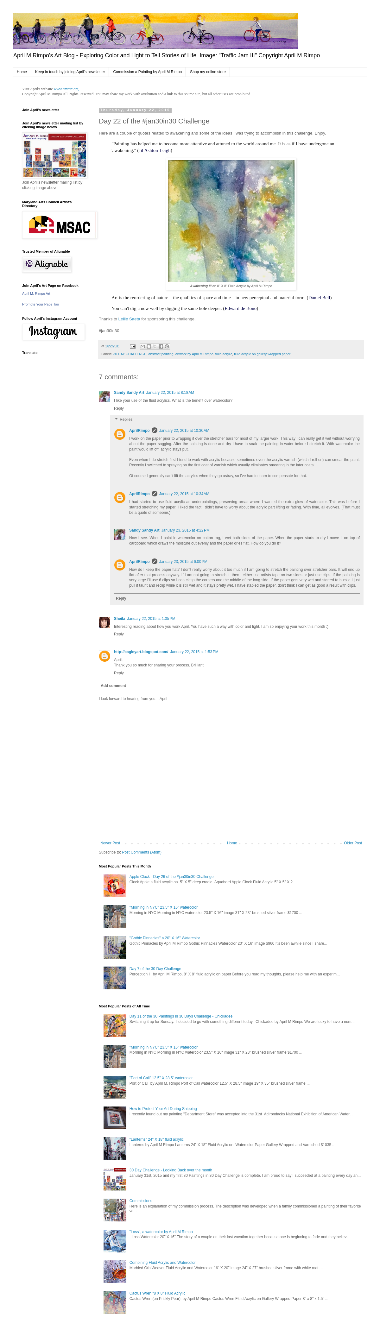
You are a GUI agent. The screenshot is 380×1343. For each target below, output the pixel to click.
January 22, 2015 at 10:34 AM (184, 494)
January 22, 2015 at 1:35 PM (151, 618)
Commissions (141, 1201)
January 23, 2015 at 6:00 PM (183, 561)
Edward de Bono (240, 308)
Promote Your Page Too (40, 304)
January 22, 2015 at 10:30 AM (184, 430)
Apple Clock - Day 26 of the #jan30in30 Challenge (172, 876)
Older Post (353, 843)
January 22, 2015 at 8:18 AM (170, 392)
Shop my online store (208, 72)
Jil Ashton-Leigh (154, 150)
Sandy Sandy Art (129, 392)
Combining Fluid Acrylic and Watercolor (163, 1262)
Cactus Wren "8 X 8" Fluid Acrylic (157, 1293)
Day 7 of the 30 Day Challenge (155, 969)
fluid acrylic (223, 354)
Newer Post (110, 843)
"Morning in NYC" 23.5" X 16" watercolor (164, 907)
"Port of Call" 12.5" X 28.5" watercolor (161, 1078)
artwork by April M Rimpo (194, 354)
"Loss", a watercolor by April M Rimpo (161, 1232)
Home (22, 72)
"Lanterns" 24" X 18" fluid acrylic (157, 1139)
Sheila (119, 618)
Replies (126, 419)
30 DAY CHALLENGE (130, 354)
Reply (119, 408)
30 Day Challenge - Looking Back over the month (171, 1170)
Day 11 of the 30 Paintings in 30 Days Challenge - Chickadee (181, 1016)
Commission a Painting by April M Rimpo (147, 72)
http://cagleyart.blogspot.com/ (141, 652)
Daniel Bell (319, 297)
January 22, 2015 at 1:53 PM (194, 652)
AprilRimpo (139, 430)
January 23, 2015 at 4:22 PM (186, 530)
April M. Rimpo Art (36, 293)
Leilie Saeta (128, 319)
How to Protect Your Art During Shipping (163, 1109)
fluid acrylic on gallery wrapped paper (262, 354)
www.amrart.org (66, 89)
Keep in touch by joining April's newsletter (70, 72)
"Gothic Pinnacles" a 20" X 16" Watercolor (165, 938)
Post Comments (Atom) (142, 852)
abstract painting (160, 354)
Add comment (113, 686)
